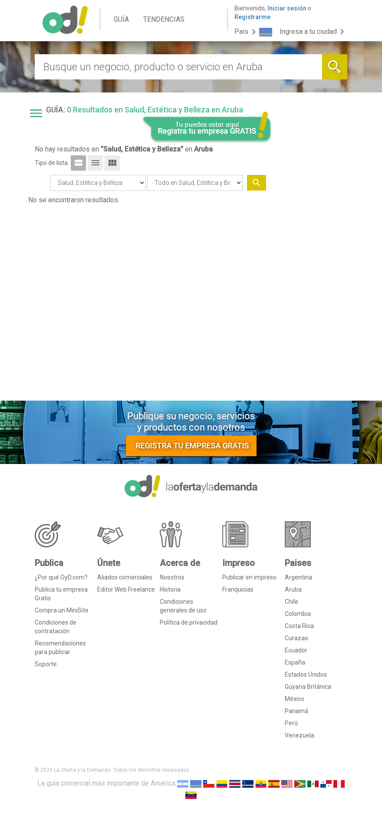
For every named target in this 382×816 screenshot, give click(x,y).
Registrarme (252, 16)
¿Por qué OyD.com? (61, 577)
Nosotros (172, 577)
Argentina (298, 577)
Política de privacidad (188, 622)
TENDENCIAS (163, 19)
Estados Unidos (306, 674)
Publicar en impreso (249, 577)
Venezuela (299, 735)
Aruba (293, 589)
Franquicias (238, 589)
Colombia (298, 613)
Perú (291, 723)
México (294, 698)
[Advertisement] (313, 262)
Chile (291, 601)
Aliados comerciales (124, 577)
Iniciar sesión (286, 8)
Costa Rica (299, 625)
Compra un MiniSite (62, 610)
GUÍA (121, 19)
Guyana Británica (308, 686)
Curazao (296, 638)
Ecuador (296, 650)
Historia (170, 589)
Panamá (296, 710)
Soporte (46, 664)
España (295, 662)
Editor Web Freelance (126, 589)
